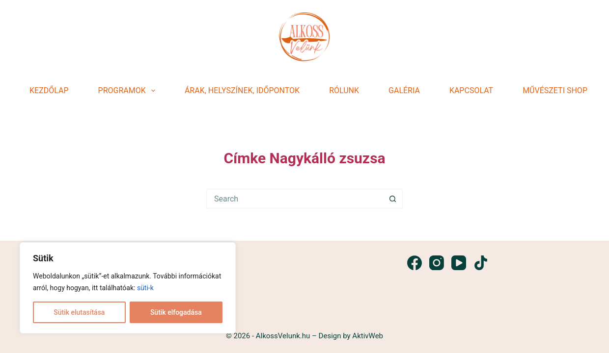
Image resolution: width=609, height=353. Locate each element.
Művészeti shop (555, 90)
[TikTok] (480, 262)
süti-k (145, 288)
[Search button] (393, 198)
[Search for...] (294, 198)
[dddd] (304, 36)
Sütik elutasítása (79, 312)
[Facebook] (414, 262)
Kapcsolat (471, 90)
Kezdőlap (49, 90)
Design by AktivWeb (350, 335)
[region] (128, 287)
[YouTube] (458, 262)
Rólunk (344, 90)
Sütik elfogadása (176, 312)
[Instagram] (436, 262)
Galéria (404, 90)
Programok (128, 91)
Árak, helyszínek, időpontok (242, 90)
